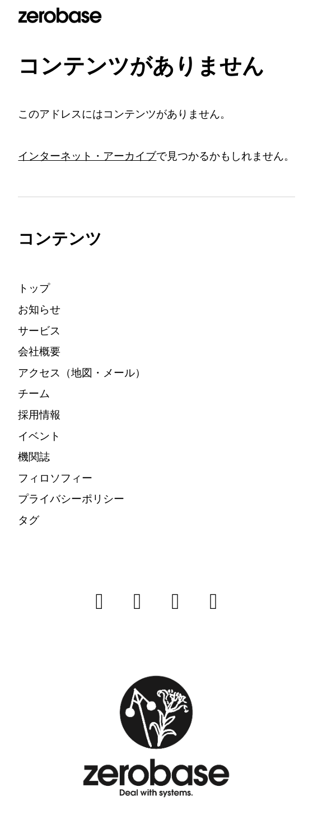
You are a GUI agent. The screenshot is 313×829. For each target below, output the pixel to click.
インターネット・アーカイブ (87, 156)
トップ (34, 288)
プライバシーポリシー (71, 499)
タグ (28, 520)
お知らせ (39, 309)
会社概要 (39, 351)
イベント (39, 436)
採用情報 (39, 415)
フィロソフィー (55, 478)
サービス (39, 331)
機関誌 (34, 457)
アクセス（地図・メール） (82, 373)
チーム (34, 393)
